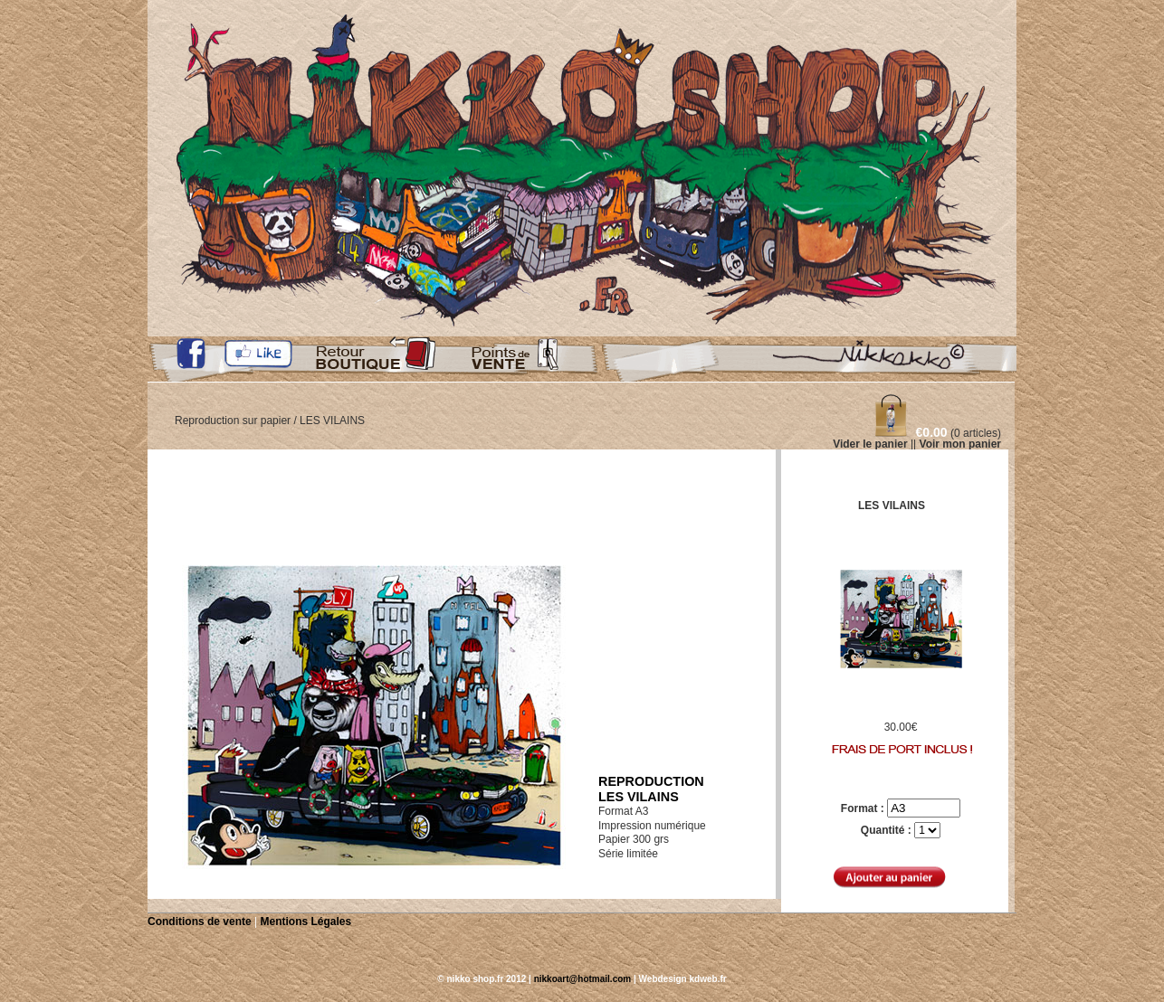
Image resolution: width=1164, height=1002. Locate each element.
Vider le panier (870, 444)
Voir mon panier (960, 444)
